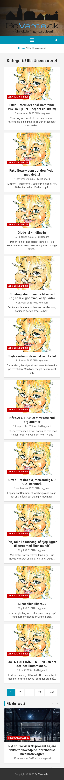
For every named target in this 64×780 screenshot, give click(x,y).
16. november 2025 (23, 113)
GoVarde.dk (41, 774)
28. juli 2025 (24, 550)
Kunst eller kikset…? (32, 604)
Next (51, 692)
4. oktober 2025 (24, 360)
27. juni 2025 (24, 670)
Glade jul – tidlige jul (32, 232)
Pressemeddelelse (18, 738)
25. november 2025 (24, 758)
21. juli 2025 (24, 608)
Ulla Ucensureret (18, 97)
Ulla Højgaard (43, 113)
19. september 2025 (24, 426)
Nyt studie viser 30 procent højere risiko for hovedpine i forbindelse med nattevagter (32, 750)
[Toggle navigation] (32, 40)
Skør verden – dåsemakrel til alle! (32, 356)
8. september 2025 (24, 488)
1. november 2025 (24, 179)
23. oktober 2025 (24, 237)
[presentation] (52, 703)
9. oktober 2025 (24, 302)
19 (39, 692)
